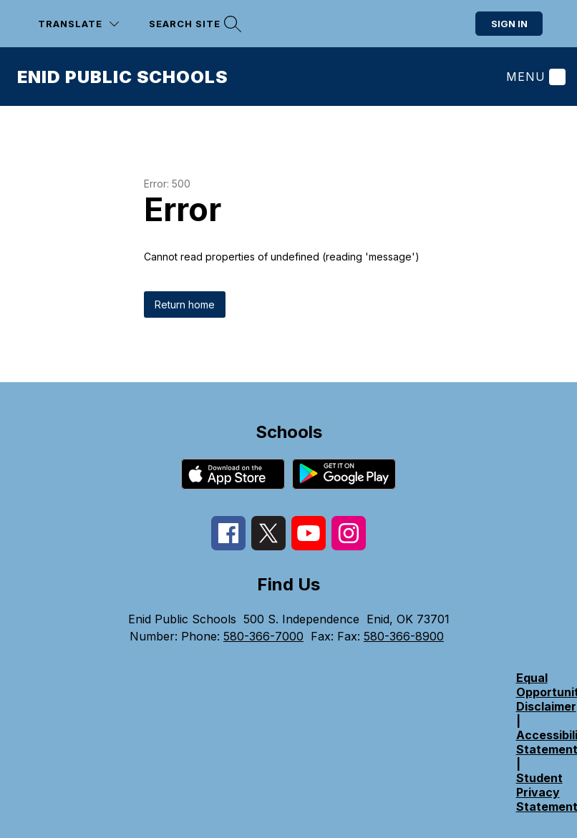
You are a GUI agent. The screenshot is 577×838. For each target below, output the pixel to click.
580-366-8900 (404, 636)
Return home (185, 304)
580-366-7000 (263, 636)
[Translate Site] (78, 24)
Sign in (509, 23)
